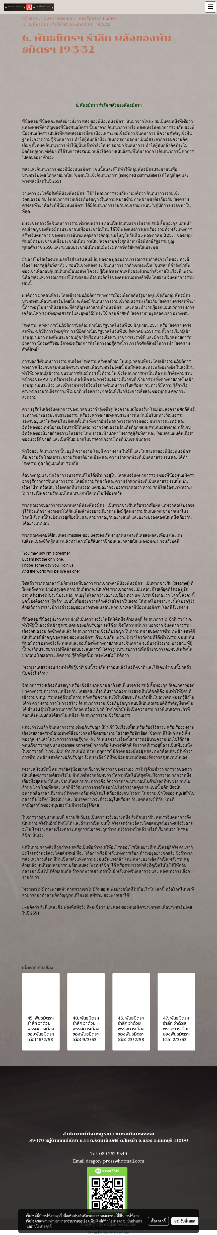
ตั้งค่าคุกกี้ (158, 1221)
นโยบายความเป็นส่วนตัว (124, 1221)
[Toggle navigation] (210, 6)
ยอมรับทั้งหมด (184, 1221)
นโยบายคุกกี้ (43, 1226)
